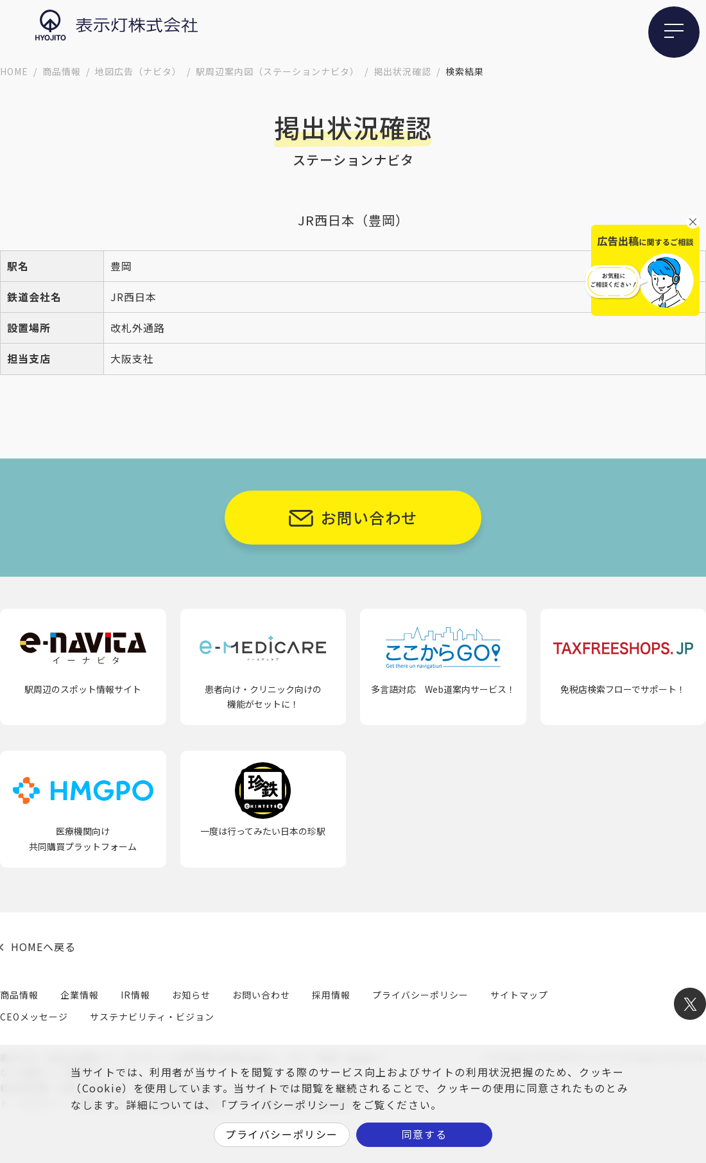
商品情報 (61, 71)
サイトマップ (519, 994)
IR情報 (135, 994)
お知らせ (191, 994)
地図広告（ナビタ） (138, 71)
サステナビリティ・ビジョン (152, 1016)
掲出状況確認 (402, 71)
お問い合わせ (369, 517)
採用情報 (331, 994)
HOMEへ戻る (43, 946)
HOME (14, 71)
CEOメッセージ (34, 1016)
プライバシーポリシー (420, 994)
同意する (424, 1134)
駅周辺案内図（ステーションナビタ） (277, 71)
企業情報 (79, 994)
